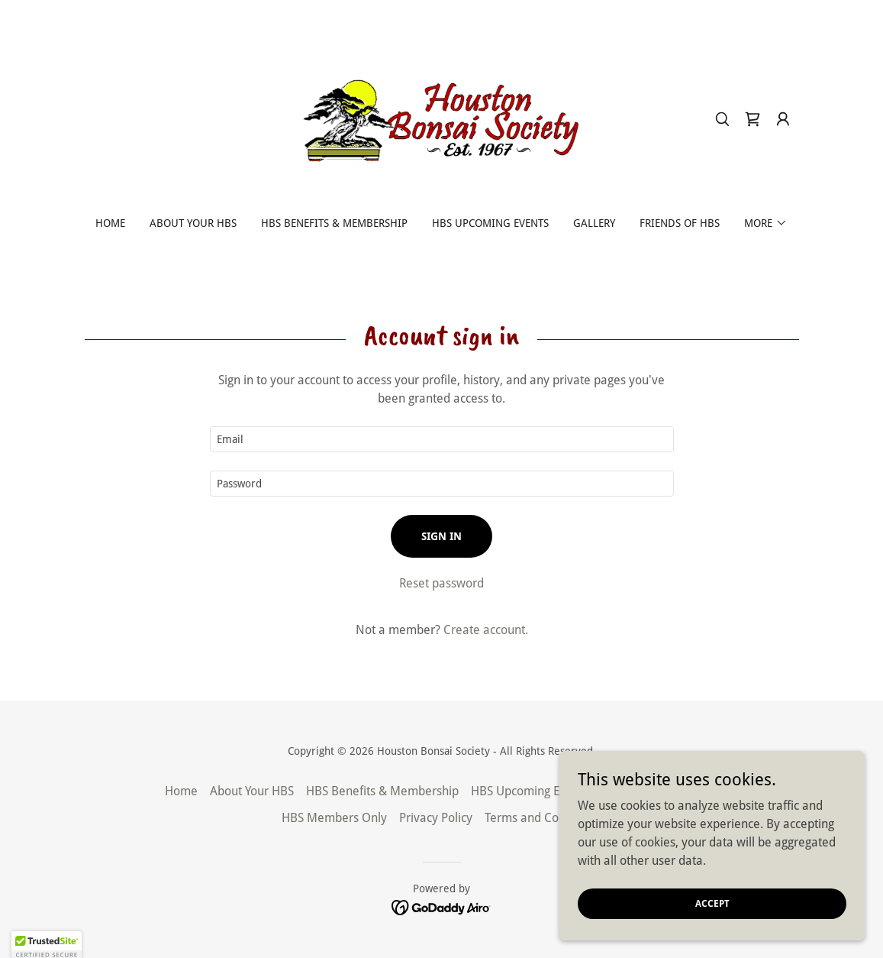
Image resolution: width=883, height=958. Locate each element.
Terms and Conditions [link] (543, 818)
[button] (783, 119)
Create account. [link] (485, 630)
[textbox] (442, 439)
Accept (712, 903)
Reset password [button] (441, 583)
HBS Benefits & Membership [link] (334, 223)
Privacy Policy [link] (435, 818)
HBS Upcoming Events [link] (490, 223)
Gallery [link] (594, 223)
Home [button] (181, 791)
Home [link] (110, 223)
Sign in (441, 536)
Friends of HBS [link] (680, 223)
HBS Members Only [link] (334, 818)
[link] (441, 118)
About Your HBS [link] (193, 223)
